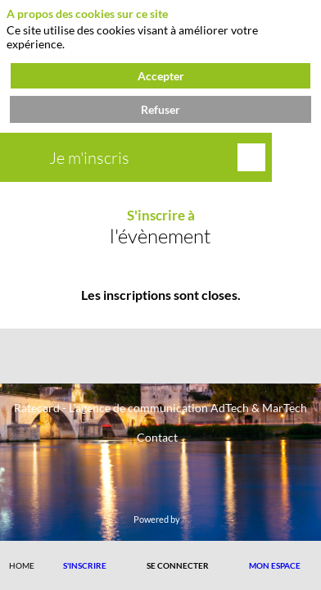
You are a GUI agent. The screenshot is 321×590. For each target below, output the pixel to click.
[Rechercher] (251, 157)
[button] (85, 565)
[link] (21, 565)
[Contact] (157, 436)
